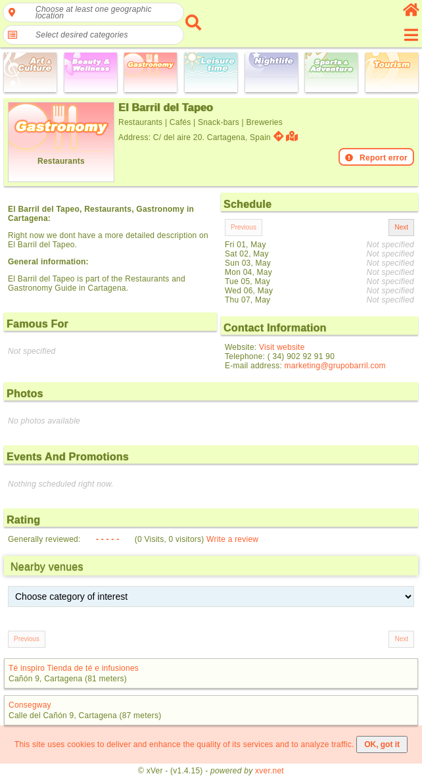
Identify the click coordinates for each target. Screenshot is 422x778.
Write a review (232, 539)
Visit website (282, 347)
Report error (376, 157)
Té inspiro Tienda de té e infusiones (74, 668)
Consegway (30, 705)
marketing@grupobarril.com (335, 365)
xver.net (269, 770)
